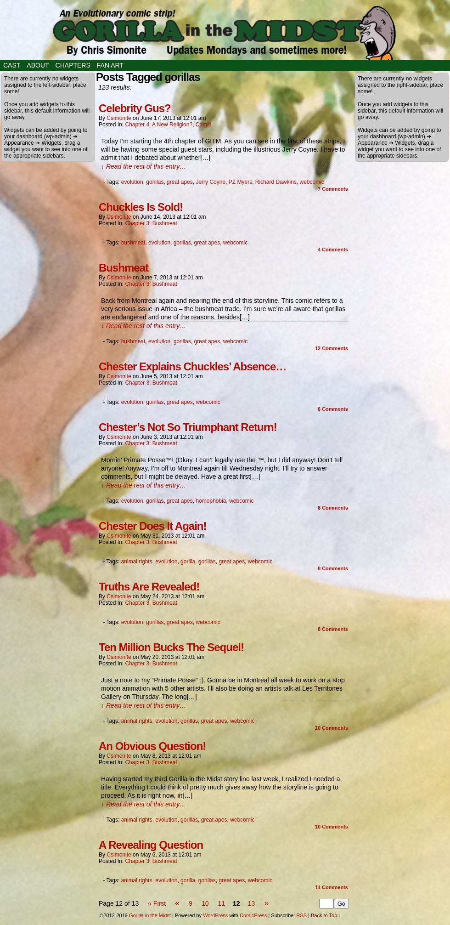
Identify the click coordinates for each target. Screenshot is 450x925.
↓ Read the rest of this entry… (143, 166)
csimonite (119, 118)
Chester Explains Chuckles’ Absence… (192, 366)
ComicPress (253, 915)
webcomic (312, 182)
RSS (301, 915)
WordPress (215, 915)
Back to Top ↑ (326, 915)
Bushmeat (123, 267)
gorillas (154, 182)
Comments (333, 189)
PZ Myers (240, 182)
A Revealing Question (151, 845)
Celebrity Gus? (135, 108)
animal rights (136, 561)
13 (251, 903)
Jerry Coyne (210, 182)
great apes (180, 182)
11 (221, 903)
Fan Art (110, 65)
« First (157, 903)
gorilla (187, 561)
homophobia (211, 501)
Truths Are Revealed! (149, 586)
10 (205, 903)
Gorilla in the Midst (150, 915)
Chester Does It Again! (153, 526)
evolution (132, 182)
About (38, 65)
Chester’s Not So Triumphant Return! (188, 427)
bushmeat (133, 242)
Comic (203, 124)
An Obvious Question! (152, 746)
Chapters (73, 65)
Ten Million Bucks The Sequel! (171, 647)
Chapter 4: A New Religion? (158, 124)
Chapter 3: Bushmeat (151, 223)
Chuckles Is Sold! (141, 207)
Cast (11, 65)
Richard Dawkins (276, 182)
